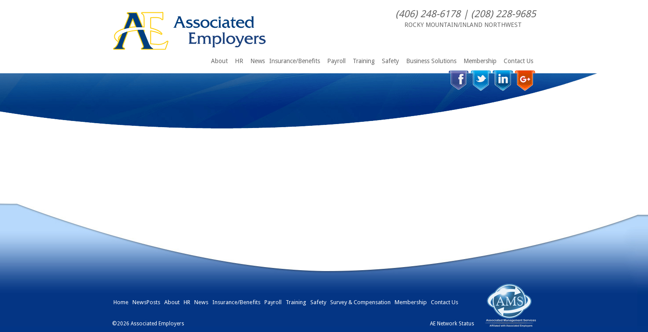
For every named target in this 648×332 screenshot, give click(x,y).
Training (364, 60)
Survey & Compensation (360, 302)
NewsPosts (146, 302)
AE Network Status (452, 324)
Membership (480, 60)
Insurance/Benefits (294, 60)
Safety (390, 60)
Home (120, 302)
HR (239, 60)
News (257, 60)
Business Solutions (431, 60)
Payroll (336, 60)
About (219, 60)
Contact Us (518, 60)
